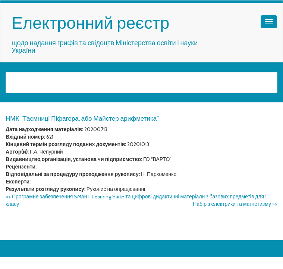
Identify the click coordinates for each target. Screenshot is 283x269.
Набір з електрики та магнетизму (235, 204)
